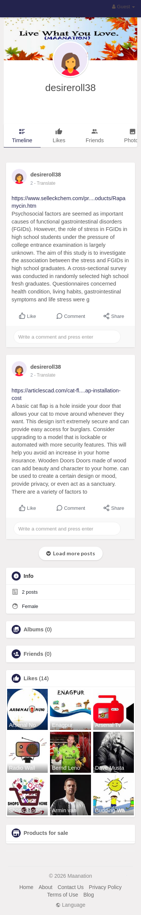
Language (70, 904)
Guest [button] (123, 6)
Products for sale (46, 833)
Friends (33, 654)
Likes (31, 678)
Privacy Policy (105, 887)
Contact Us (70, 887)
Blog (88, 895)
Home (26, 887)
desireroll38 (70, 87)
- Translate (45, 183)
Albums (34, 629)
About (46, 887)
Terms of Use (62, 895)
